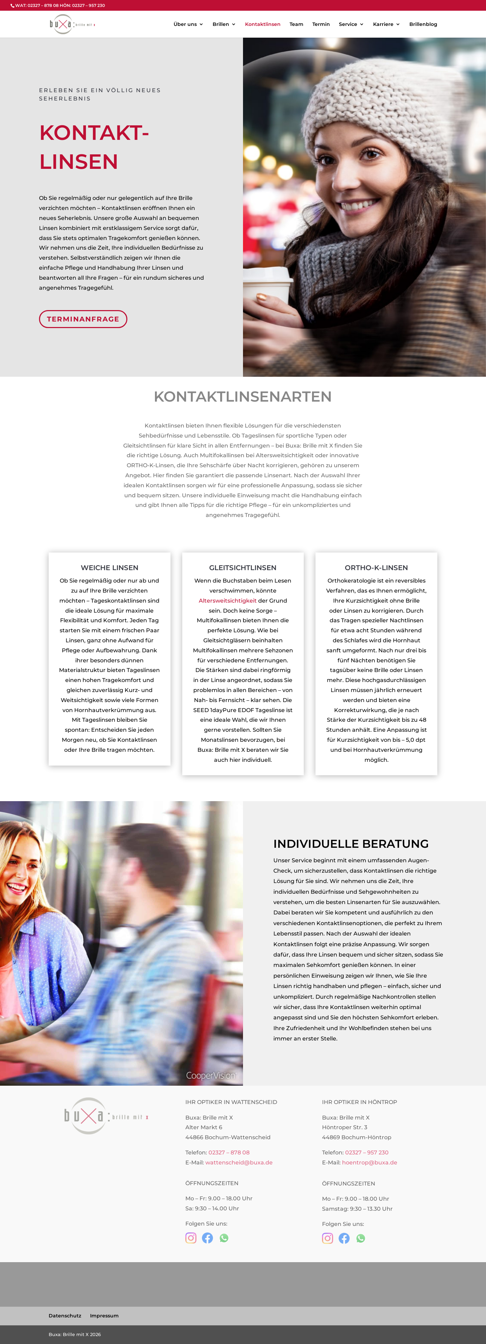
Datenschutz (65, 1316)
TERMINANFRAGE (84, 321)
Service (348, 24)
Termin (321, 24)
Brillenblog (423, 24)
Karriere (383, 24)
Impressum (104, 1316)
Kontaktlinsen (263, 24)
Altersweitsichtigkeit (228, 600)
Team (296, 24)
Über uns (185, 24)
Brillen (221, 24)
